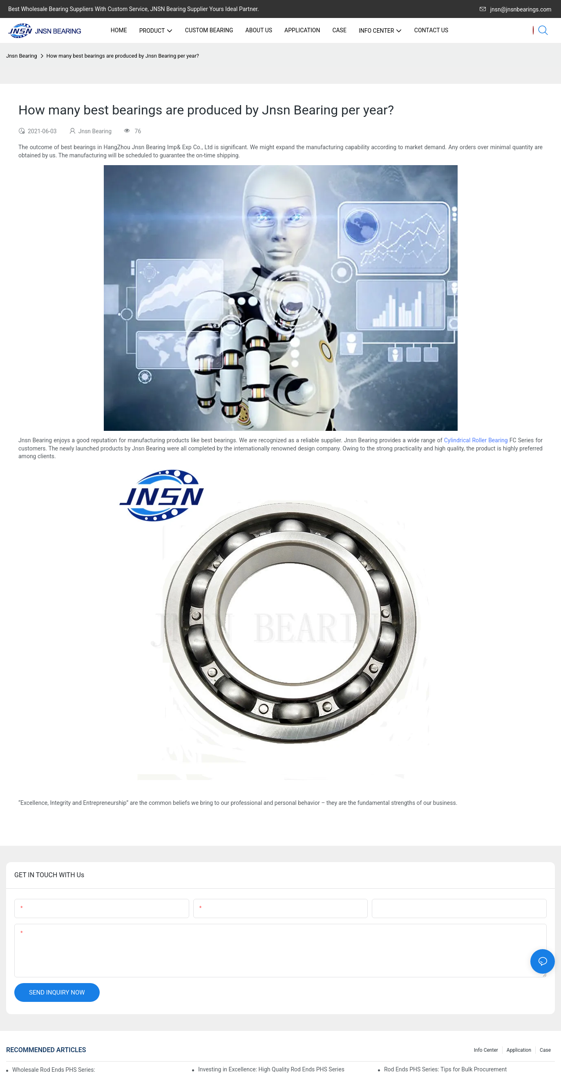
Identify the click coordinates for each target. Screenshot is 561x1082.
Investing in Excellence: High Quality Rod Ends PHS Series (271, 1069)
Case (545, 1050)
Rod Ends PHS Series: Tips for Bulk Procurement (445, 1069)
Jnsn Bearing (21, 56)
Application (519, 1050)
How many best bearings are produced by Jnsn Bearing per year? (123, 56)
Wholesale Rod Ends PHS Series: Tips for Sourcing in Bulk (53, 1069)
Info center (486, 1050)
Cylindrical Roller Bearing (476, 440)
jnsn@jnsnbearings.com (516, 9)
